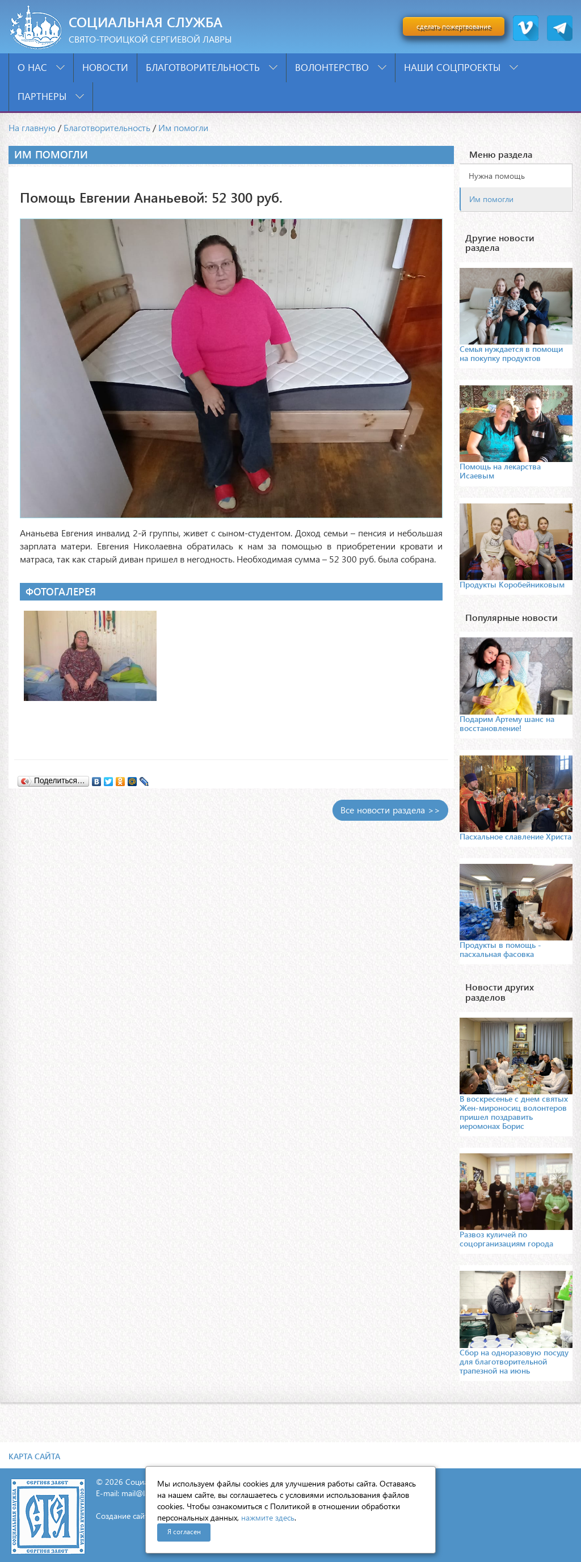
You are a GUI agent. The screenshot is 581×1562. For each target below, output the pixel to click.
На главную (32, 127)
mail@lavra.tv (144, 1493)
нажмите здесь (267, 1517)
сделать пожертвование (453, 26)
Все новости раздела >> (390, 810)
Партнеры (51, 96)
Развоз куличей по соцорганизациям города (506, 1239)
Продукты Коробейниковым (512, 584)
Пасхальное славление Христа (515, 836)
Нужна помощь (497, 175)
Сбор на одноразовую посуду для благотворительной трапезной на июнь (514, 1361)
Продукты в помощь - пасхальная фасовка (500, 949)
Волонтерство (340, 67)
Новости (105, 67)
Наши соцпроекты (461, 67)
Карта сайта (34, 1456)
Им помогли (183, 127)
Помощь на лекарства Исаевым (500, 471)
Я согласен (184, 1531)
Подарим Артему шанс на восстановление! (507, 723)
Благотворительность (211, 67)
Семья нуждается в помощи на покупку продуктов (511, 353)
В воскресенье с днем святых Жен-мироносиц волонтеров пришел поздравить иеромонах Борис (514, 1112)
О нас (41, 67)
